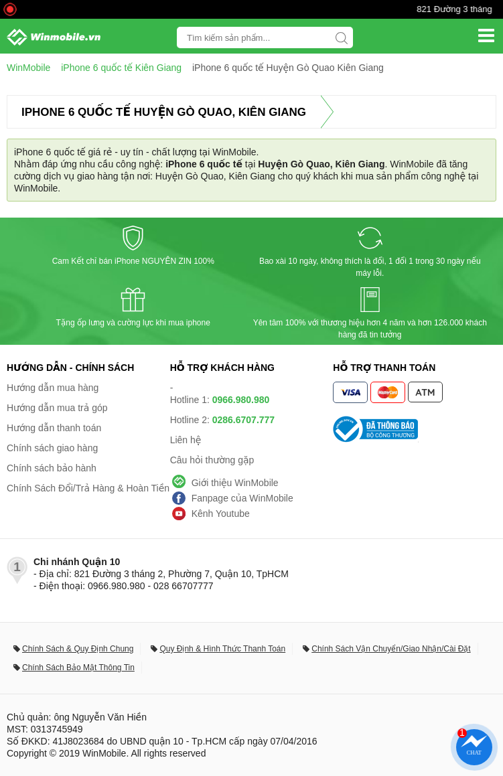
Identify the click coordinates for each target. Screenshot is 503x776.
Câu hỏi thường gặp (212, 460)
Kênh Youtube (221, 513)
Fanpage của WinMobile (242, 498)
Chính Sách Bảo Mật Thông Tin (78, 667)
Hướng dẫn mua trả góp (57, 407)
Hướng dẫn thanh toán (54, 427)
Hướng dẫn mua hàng (52, 387)
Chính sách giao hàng (52, 448)
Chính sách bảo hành (51, 468)
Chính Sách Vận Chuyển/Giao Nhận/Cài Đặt (390, 648)
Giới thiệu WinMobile (235, 482)
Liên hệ (186, 440)
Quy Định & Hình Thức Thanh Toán (222, 648)
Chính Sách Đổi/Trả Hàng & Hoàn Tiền (88, 488)
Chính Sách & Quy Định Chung (77, 648)
